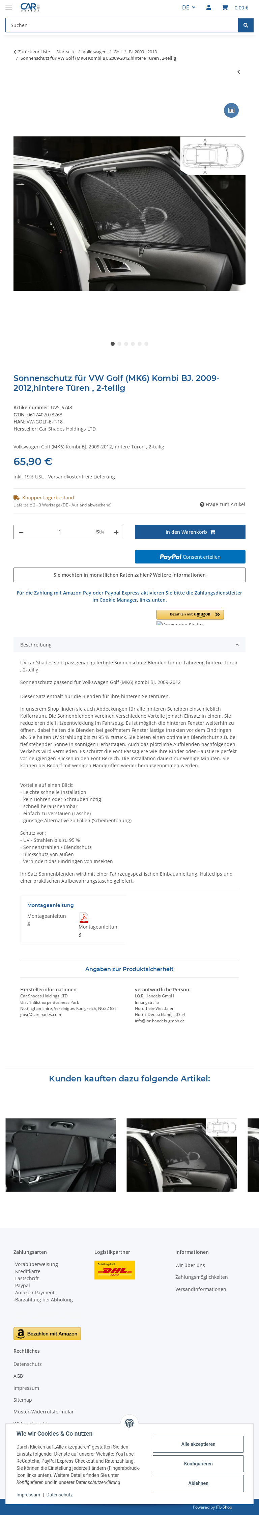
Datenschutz (60, 1494)
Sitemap (22, 1400)
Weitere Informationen (179, 575)
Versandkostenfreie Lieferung (81, 476)
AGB (18, 1376)
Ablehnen (198, 1483)
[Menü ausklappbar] (8, 4)
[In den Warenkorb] (18, 94)
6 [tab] (146, 344)
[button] (209, 7)
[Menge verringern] (21, 532)
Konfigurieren (198, 1463)
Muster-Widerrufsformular (43, 1411)
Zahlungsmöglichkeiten (201, 1277)
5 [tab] (140, 344)
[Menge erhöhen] (116, 532)
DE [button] (185, 7)
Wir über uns (190, 1265)
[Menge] (59, 532)
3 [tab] (126, 344)
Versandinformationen (200, 1289)
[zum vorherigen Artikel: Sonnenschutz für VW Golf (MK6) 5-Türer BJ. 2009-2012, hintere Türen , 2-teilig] (239, 71)
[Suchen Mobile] (121, 25)
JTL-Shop (224, 1507)
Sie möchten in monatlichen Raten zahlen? (130, 575)
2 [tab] (119, 344)
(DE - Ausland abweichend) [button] (86, 505)
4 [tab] (133, 344)
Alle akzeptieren (198, 1444)
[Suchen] (246, 25)
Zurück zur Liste (34, 52)
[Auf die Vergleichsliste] (231, 110)
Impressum (28, 1494)
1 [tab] (113, 344)
